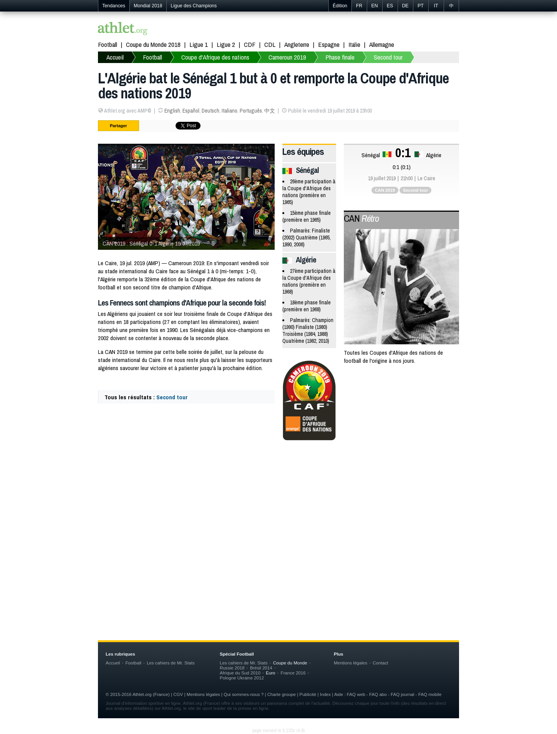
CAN (361, 218)
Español (190, 110)
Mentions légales (350, 662)
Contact (380, 662)
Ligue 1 (198, 44)
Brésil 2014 (261, 667)
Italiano (229, 110)
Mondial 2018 (148, 5)
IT (436, 5)
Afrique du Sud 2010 (240, 672)
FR (359, 5)
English (172, 110)
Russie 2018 (232, 667)
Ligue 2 (226, 44)
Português (251, 110)
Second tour (388, 57)
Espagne (329, 44)
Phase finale (340, 57)
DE (405, 5)
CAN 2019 (385, 190)
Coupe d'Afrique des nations (215, 57)
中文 (269, 110)
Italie (354, 44)
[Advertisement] (278, 508)
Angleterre (296, 44)
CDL (269, 44)
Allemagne (381, 44)
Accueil (115, 57)
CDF (249, 44)
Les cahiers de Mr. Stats (171, 662)
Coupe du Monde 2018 (153, 44)
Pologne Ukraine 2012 (242, 677)
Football (107, 44)
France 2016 (293, 672)
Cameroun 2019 (287, 57)
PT (421, 5)
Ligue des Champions (194, 5)
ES (390, 5)
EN (374, 5)
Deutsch (210, 110)
